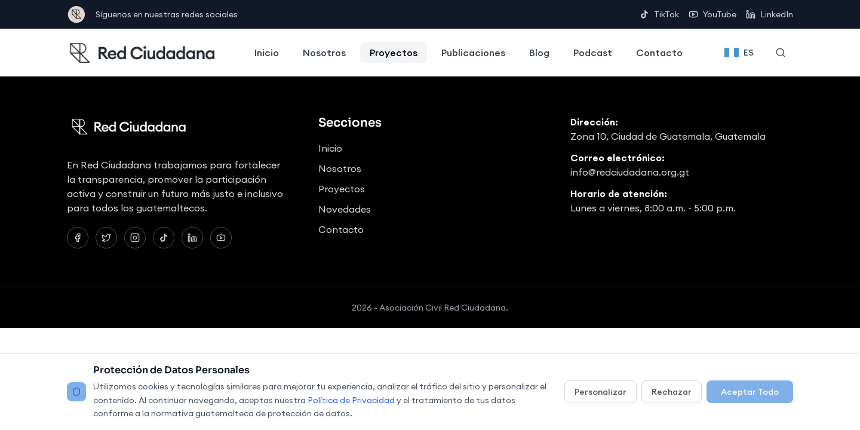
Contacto (659, 53)
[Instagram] (135, 237)
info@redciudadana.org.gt (629, 172)
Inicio (266, 53)
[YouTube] (221, 237)
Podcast (592, 53)
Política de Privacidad (351, 400)
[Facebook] (77, 237)
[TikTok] (163, 237)
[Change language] (739, 52)
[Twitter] (106, 237)
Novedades (344, 209)
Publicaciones (473, 53)
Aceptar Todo (750, 391)
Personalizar (600, 391)
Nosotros (324, 53)
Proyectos (393, 53)
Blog (539, 53)
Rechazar (672, 391)
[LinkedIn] (192, 237)
